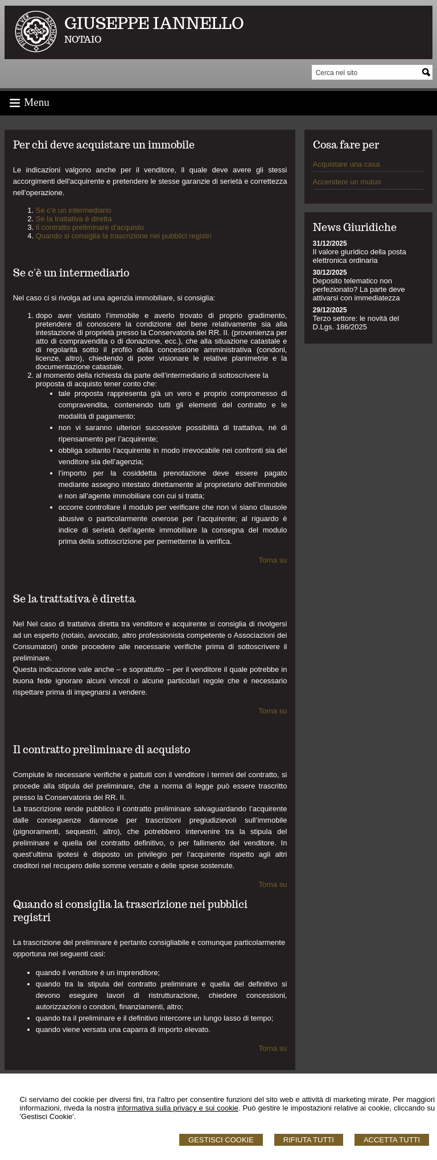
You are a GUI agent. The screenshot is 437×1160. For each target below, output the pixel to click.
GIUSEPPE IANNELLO (154, 23)
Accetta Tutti (392, 1140)
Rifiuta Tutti (308, 1140)
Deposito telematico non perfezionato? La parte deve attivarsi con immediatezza (359, 289)
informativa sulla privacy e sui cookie (177, 1108)
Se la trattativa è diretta (74, 218)
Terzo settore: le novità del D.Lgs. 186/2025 (356, 322)
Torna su (273, 560)
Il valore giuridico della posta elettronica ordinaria (359, 256)
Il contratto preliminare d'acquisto (90, 227)
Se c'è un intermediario (74, 210)
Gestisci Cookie (221, 1140)
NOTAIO (82, 40)
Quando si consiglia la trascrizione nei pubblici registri (124, 236)
